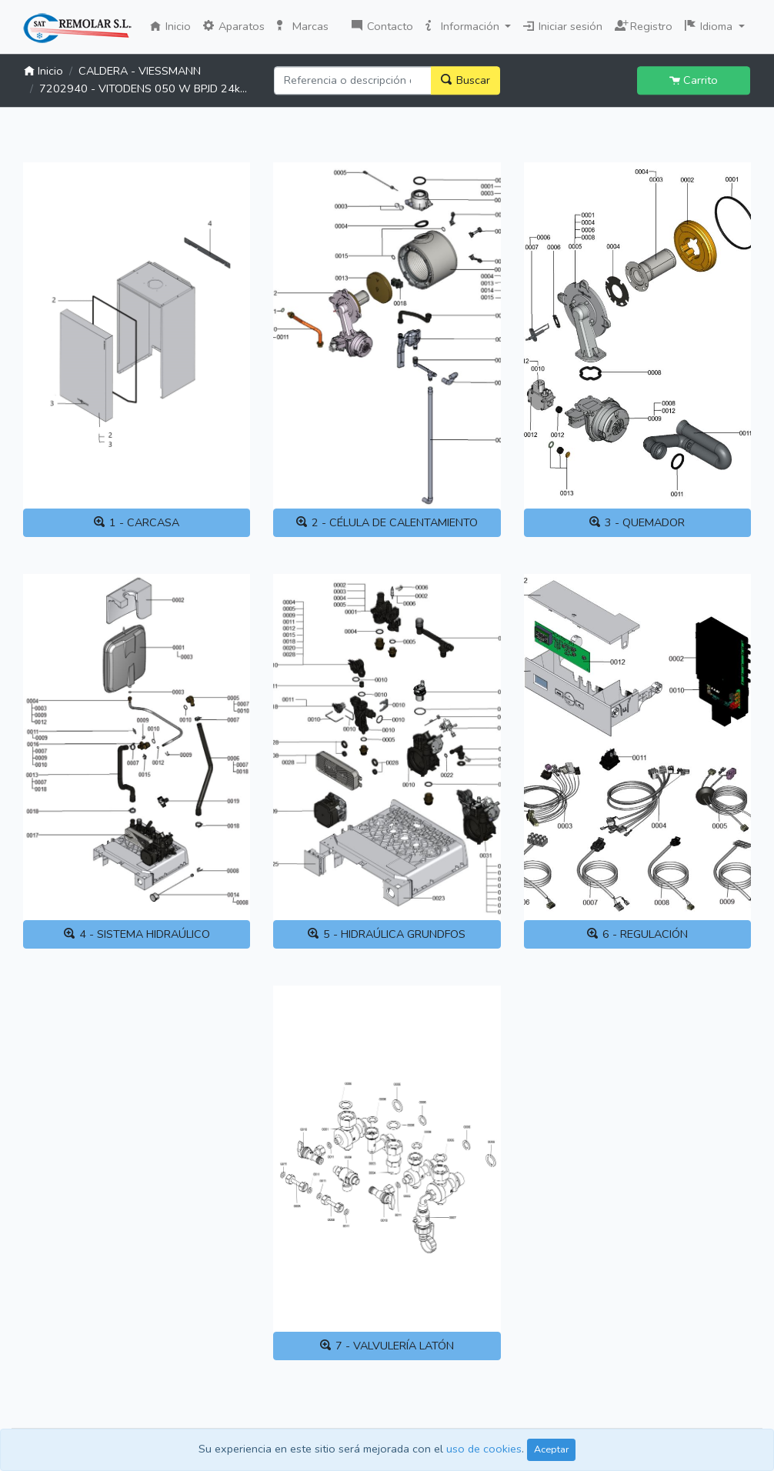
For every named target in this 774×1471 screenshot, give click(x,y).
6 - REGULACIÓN (637, 934)
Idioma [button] (710, 26)
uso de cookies (484, 1448)
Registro (643, 24)
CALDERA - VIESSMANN (139, 70)
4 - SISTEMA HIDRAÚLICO (137, 934)
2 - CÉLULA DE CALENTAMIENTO (387, 522)
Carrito (693, 80)
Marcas (303, 26)
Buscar (465, 80)
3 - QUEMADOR (637, 522)
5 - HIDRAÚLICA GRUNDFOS (386, 934)
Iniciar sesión (562, 26)
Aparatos (234, 26)
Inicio (173, 25)
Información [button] (463, 26)
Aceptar (551, 1449)
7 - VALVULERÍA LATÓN (387, 1345)
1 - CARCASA (136, 522)
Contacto (382, 26)
